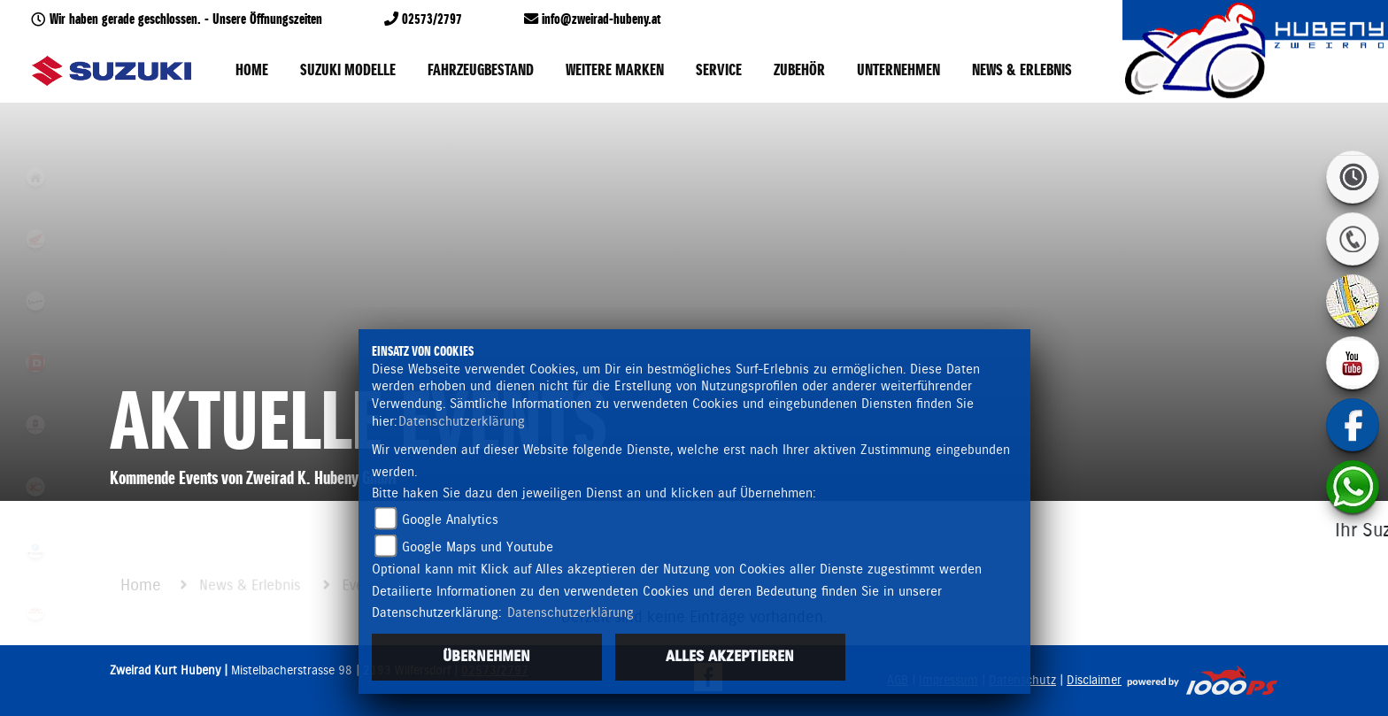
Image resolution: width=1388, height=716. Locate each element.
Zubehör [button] (799, 70)
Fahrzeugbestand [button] (481, 70)
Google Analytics (450, 520)
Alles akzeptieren (730, 656)
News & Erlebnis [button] (1022, 70)
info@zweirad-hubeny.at (601, 19)
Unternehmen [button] (898, 70)
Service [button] (719, 70)
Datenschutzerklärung (461, 421)
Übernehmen (486, 656)
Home (251, 70)
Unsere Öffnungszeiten (267, 19)
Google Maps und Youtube (477, 547)
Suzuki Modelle (348, 70)
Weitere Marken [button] (615, 70)
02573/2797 (432, 19)
